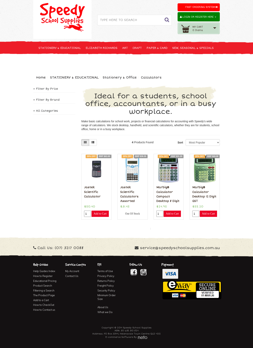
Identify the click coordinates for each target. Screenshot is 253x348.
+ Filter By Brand (46, 99)
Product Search (42, 285)
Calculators (151, 77)
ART (125, 48)
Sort (180, 142)
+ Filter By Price (45, 88)
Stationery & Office (120, 77)
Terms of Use (105, 271)
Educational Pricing (44, 280)
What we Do (105, 312)
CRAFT (137, 48)
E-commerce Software (119, 337)
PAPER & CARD (157, 48)
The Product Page (44, 295)
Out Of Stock (132, 213)
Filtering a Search (43, 290)
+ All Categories (45, 110)
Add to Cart (100, 213)
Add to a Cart (41, 300)
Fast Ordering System (201, 7)
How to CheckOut (43, 304)
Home (41, 77)
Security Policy (106, 290)
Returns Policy (106, 280)
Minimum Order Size (106, 297)
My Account (72, 271)
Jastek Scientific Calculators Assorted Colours (129, 196)
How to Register (43, 276)
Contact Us (71, 276)
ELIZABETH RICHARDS (101, 48)
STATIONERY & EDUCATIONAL (59, 48)
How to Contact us (44, 309)
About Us (102, 307)
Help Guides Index (44, 271)
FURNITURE (157, 62)
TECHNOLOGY (47, 62)
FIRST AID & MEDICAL (129, 62)
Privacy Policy (105, 276)
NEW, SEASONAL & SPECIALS (193, 48)
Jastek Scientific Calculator (92, 192)
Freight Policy (105, 285)
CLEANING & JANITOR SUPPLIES (85, 62)
